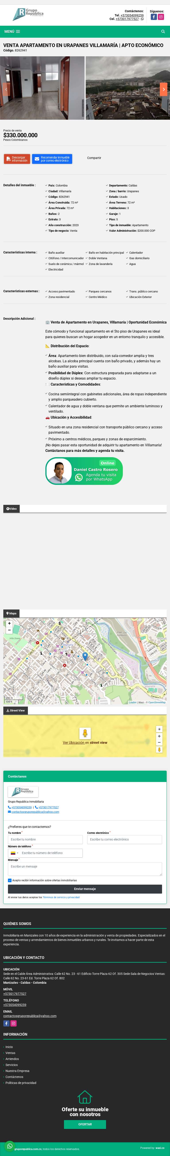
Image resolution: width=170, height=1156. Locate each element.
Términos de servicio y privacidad (61, 897)
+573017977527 (127, 19)
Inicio (9, 1047)
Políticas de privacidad (21, 1083)
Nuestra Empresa (17, 1071)
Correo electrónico (98, 833)
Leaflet (132, 702)
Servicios (12, 1065)
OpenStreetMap (157, 702)
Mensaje (13, 860)
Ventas (10, 1053)
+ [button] (9, 624)
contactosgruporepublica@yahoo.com (35, 811)
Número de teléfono (20, 846)
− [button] (9, 630)
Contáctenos (14, 1077)
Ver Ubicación (74, 743)
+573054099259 (132, 15)
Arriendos (12, 1059)
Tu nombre (15, 833)
